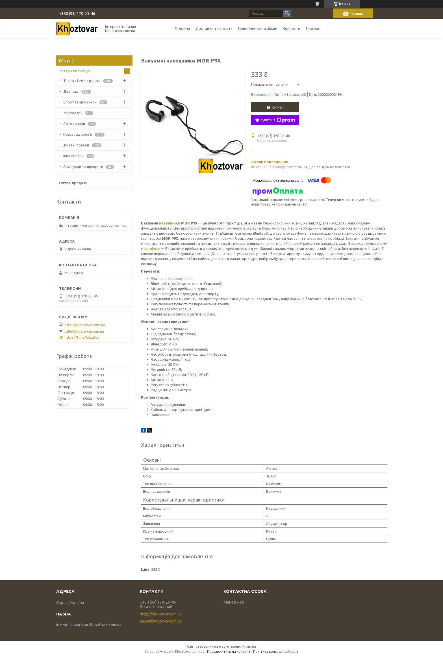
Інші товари (73, 156)
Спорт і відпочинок (80, 102)
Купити (278, 107)
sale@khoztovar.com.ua (84, 331)
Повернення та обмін (257, 28)
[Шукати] (287, 13)
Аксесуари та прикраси (83, 166)
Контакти (291, 28)
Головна (182, 28)
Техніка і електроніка (81, 81)
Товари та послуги (75, 71)
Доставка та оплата (214, 28)
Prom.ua (249, 646)
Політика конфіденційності (275, 651)
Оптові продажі (73, 183)
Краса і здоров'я (77, 134)
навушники (169, 223)
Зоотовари (72, 113)
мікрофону (150, 248)
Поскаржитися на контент (229, 651)
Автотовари (74, 124)
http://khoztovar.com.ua (85, 325)
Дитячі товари (76, 145)
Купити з (277, 120)
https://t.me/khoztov (82, 337)
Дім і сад (71, 91)
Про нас (313, 28)
